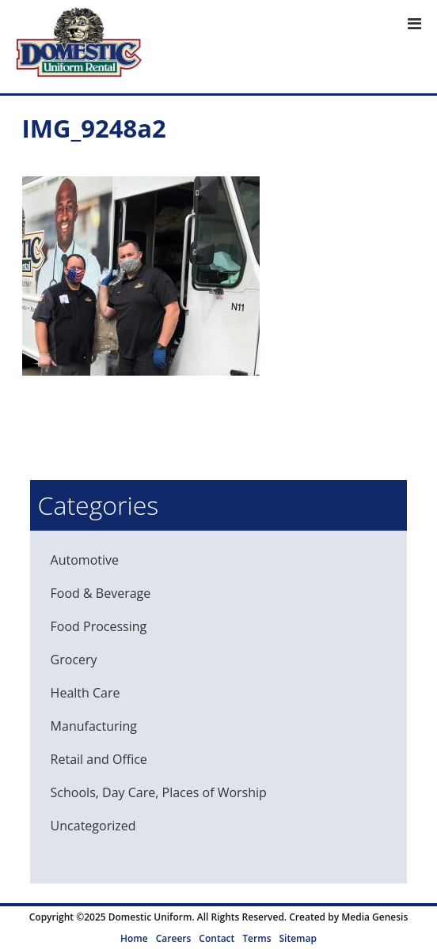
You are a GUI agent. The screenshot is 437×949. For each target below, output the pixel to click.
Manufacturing (94, 726)
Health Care (85, 692)
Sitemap (297, 938)
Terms (256, 938)
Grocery (74, 659)
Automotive (85, 560)
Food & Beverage (101, 593)
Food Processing (99, 626)
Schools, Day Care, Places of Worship (159, 792)
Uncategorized (93, 825)
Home (134, 938)
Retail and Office (99, 759)
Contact (216, 938)
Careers (174, 938)
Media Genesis (374, 917)
